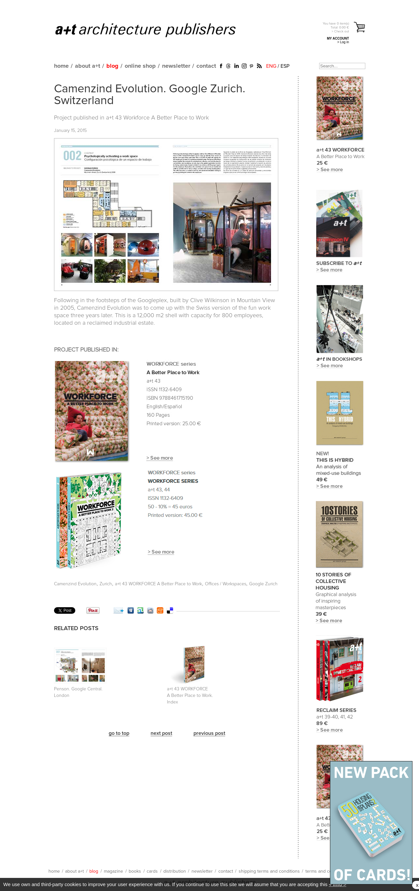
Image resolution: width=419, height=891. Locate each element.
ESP (285, 66)
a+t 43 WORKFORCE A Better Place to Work (158, 584)
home (61, 66)
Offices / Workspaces (225, 584)
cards (152, 871)
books (135, 871)
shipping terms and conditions (269, 871)
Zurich (106, 584)
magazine (113, 871)
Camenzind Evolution (75, 584)
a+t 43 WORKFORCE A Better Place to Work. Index (190, 695)
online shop (140, 66)
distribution (174, 871)
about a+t (87, 66)
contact (206, 66)
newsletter (176, 66)
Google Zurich (263, 584)
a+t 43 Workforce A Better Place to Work (157, 118)
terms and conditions (326, 871)
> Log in (343, 42)
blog (112, 66)
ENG (271, 66)
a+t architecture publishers (153, 30)
